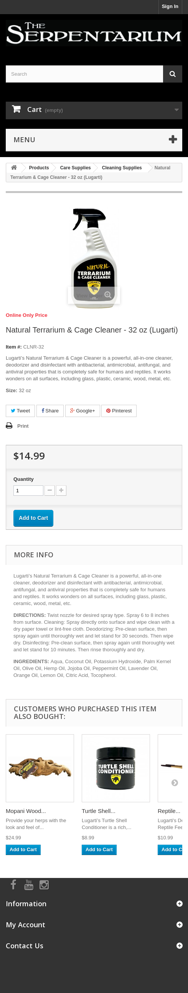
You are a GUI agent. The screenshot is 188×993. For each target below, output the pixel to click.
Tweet (20, 411)
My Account (25, 924)
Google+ (82, 411)
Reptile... (169, 811)
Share (50, 411)
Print (23, 426)
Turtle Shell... (98, 811)
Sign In (170, 6)
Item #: (14, 347)
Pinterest (119, 411)
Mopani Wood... (26, 811)
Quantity (23, 479)
